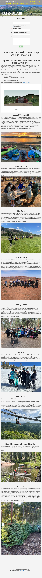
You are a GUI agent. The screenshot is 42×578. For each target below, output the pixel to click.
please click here (26, 82)
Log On (32, 1)
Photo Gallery (15, 3)
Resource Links (34, 3)
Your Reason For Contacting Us (18, 25)
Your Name (14, 20)
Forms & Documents (24, 3)
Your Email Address (16, 28)
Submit (21, 46)
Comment (13, 36)
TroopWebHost (22, 570)
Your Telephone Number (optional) (19, 32)
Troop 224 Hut (8, 3)
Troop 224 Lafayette (10, 1)
